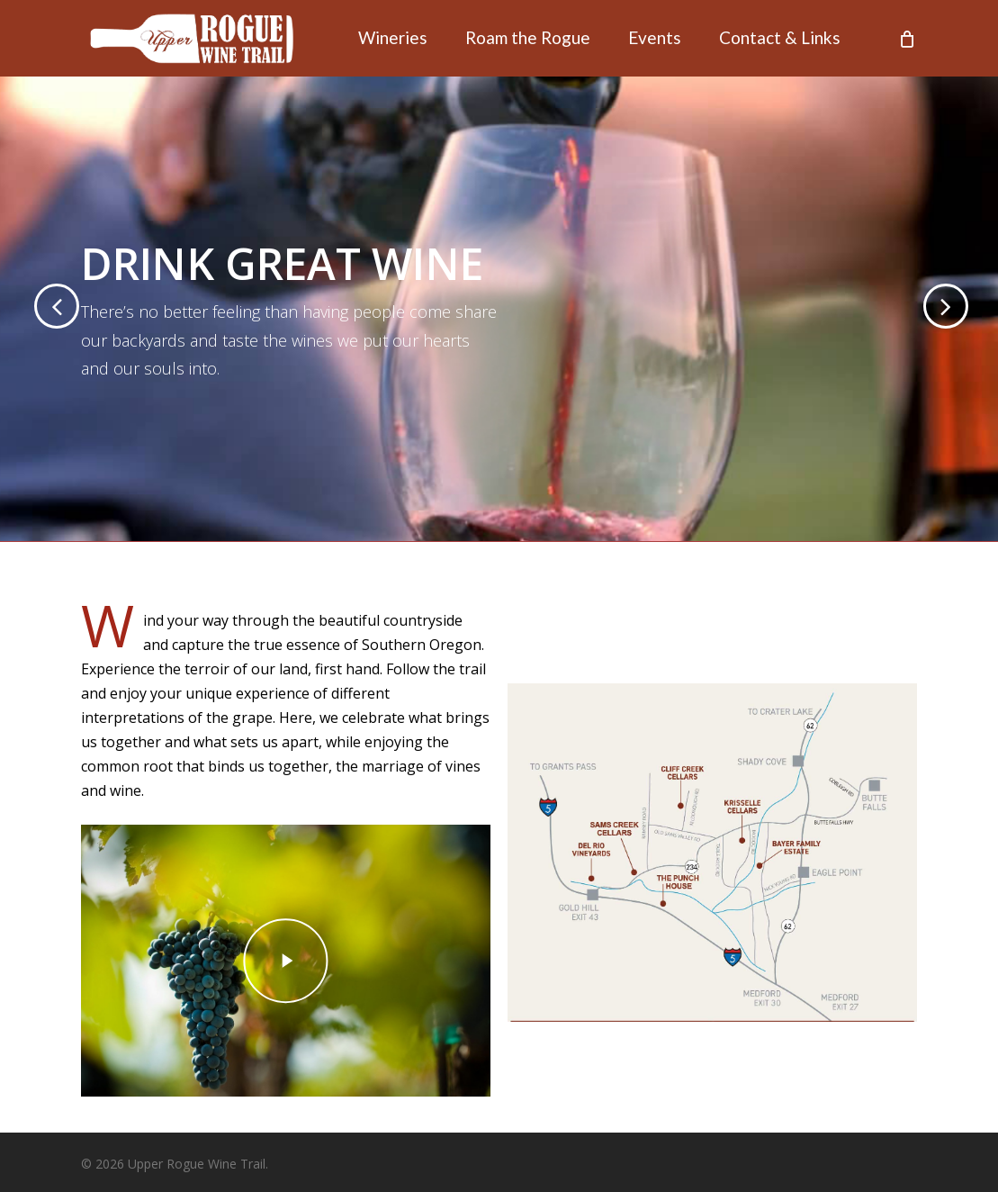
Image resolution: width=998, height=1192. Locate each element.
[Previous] (27, 307)
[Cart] (907, 39)
